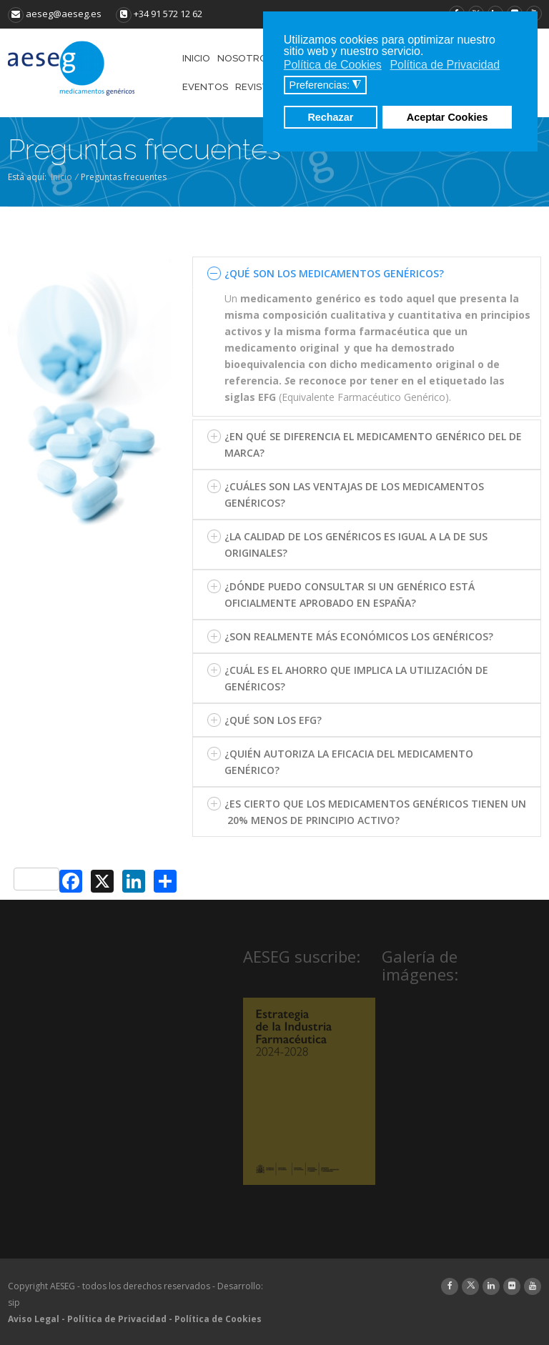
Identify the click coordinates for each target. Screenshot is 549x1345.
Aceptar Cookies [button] (447, 117)
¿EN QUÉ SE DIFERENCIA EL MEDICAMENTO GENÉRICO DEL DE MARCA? (373, 445)
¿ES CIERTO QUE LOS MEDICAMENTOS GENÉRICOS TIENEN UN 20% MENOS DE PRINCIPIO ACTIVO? (375, 812)
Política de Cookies (218, 1319)
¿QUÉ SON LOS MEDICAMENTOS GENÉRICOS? (334, 273)
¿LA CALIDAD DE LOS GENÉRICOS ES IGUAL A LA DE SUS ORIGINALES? (356, 545)
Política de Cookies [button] (333, 65)
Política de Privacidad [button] (445, 65)
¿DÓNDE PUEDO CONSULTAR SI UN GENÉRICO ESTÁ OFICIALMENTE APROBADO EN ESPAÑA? (349, 595)
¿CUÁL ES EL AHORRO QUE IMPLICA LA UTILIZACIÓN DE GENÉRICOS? (356, 678)
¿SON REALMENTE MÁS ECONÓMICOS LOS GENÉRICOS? (358, 636)
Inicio (61, 177)
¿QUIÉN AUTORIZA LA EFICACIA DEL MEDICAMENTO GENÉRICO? (348, 762)
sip (14, 1302)
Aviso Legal (33, 1319)
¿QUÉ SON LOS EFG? (273, 720)
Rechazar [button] (330, 117)
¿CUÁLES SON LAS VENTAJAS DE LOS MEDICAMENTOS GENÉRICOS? (354, 495)
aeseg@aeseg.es (55, 13)
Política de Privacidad (117, 1319)
